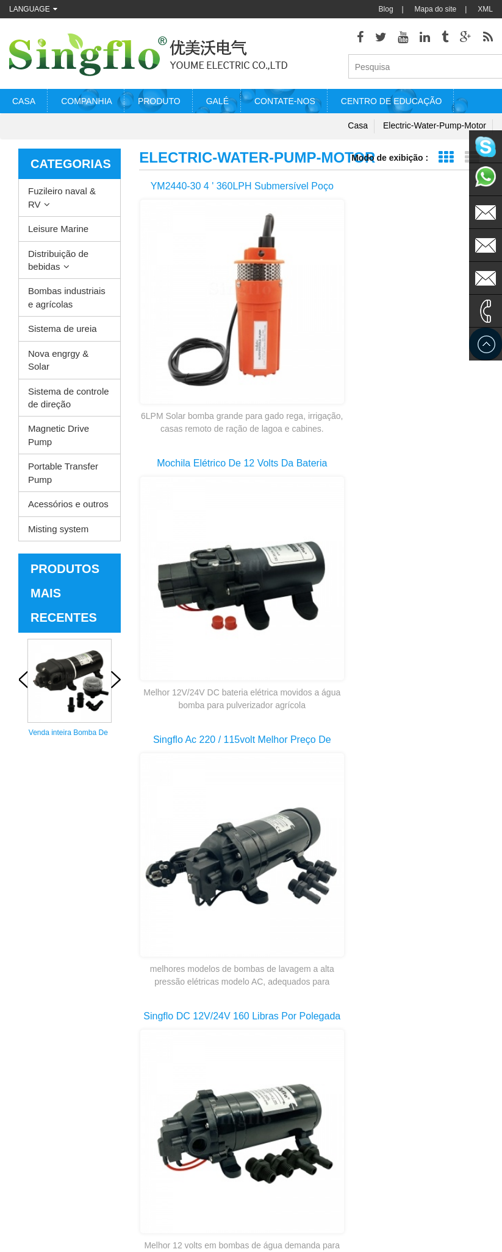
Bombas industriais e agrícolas (67, 301)
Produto (159, 105)
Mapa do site (436, 9)
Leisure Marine (58, 233)
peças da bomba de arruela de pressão (302, 1113)
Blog (386, 9)
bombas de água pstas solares (307, 1131)
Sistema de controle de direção (68, 401)
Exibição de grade (445, 161)
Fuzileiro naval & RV (62, 201)
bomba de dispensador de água (307, 1186)
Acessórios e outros (68, 508)
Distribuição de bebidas (58, 263)
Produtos (23, 1112)
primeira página (311, 899)
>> (447, 921)
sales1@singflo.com (422, 1154)
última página (311, 943)
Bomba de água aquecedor (296, 1058)
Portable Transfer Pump (63, 476)
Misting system (58, 532)
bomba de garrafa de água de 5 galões (304, 1204)
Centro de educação (391, 105)
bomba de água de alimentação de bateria (307, 1149)
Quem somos (30, 1057)
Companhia (86, 105)
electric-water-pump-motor (434, 130)
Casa (23, 105)
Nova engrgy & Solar (58, 363)
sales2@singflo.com (422, 1173)
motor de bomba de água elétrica (302, 1094)
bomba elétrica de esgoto (299, 1076)
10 (415, 921)
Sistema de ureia (62, 333)
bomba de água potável (308, 1166)
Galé (217, 105)
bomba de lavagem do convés (306, 1040)
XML (485, 9)
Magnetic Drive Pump (58, 439)
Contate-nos (284, 105)
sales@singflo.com (420, 1136)
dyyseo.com (392, 1233)
